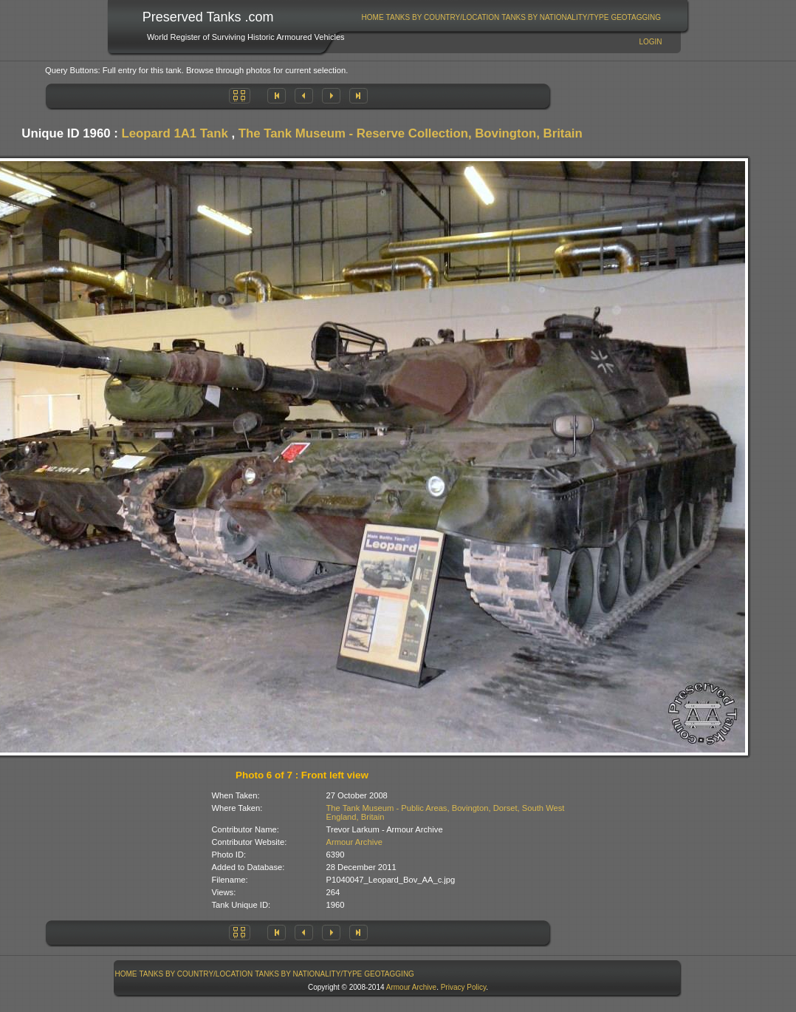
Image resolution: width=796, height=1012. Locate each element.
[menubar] (511, 17)
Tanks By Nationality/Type (554, 17)
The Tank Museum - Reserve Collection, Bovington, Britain (411, 133)
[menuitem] (372, 17)
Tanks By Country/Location (443, 17)
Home (373, 17)
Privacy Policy (464, 987)
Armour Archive (354, 842)
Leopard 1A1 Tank (175, 133)
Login (650, 42)
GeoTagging (636, 17)
